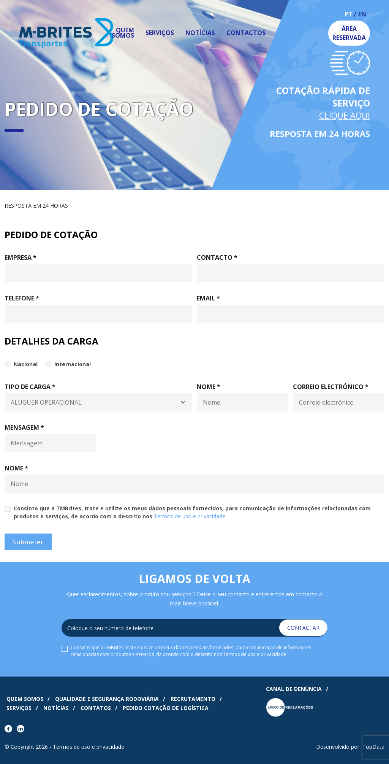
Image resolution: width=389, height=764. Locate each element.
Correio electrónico (330, 387)
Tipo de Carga (30, 387)
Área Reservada (349, 33)
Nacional (26, 364)
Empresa (20, 257)
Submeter (28, 542)
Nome (208, 387)
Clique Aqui (344, 115)
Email (208, 298)
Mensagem (24, 427)
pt (349, 14)
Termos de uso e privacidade (189, 516)
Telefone (22, 298)
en (362, 14)
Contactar (303, 627)
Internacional (72, 364)
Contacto (217, 257)
